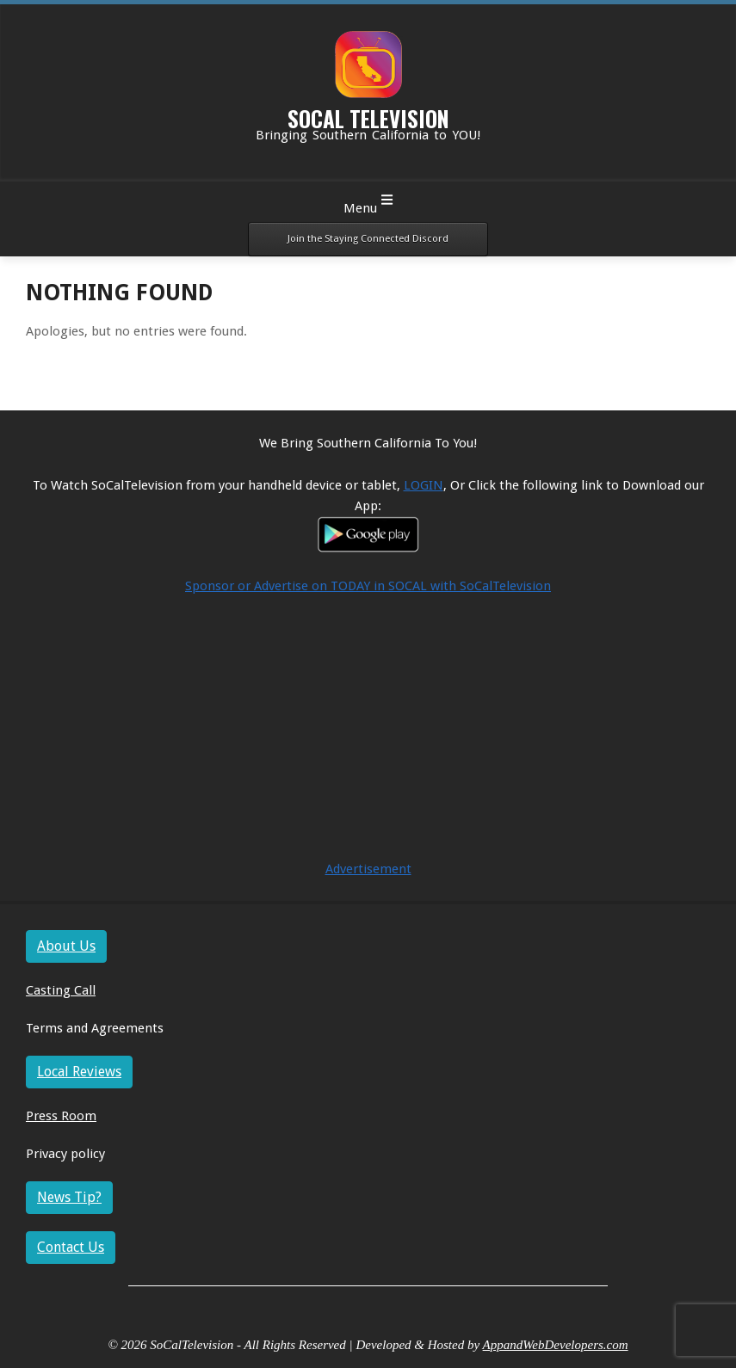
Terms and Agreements (95, 1028)
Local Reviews (79, 1071)
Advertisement (368, 869)
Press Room (61, 1116)
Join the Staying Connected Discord (368, 238)
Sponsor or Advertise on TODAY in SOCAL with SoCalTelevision (368, 586)
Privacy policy (65, 1154)
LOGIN (423, 485)
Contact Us (70, 1247)
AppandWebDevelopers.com (555, 1345)
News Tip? (69, 1197)
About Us (66, 946)
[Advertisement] (368, 738)
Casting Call (61, 990)
